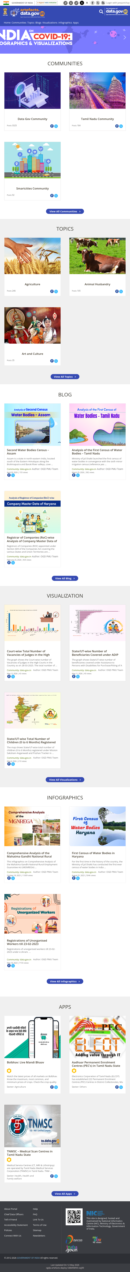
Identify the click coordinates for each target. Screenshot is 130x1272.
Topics (31, 22)
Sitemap (37, 1230)
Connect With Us (12, 1235)
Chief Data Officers (14, 1214)
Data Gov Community (32, 119)
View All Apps (65, 1193)
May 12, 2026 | (13, 673)
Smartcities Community (32, 188)
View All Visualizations (65, 779)
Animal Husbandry (97, 284)
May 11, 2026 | (78, 673)
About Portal (10, 1208)
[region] (65, 37)
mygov (99, 1239)
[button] (65, 37)
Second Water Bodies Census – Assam (28, 451)
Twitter (97, 2)
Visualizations (49, 22)
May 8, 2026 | (12, 761)
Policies (8, 1230)
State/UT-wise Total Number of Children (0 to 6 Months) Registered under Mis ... (31, 742)
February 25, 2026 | (15, 560)
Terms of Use (40, 1224)
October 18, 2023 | (14, 875)
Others (83, 1086)
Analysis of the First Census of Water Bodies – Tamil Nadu (97, 451)
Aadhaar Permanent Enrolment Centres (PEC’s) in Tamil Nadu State (96, 1064)
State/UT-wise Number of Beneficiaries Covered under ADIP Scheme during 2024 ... (95, 654)
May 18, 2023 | (13, 963)
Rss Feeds (103, 2)
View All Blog (65, 578)
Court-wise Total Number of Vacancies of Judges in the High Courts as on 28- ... (28, 654)
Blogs (38, 22)
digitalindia (76, 1239)
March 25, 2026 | (79, 472)
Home (7, 22)
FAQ (35, 1214)
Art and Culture (32, 354)
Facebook (92, 2)
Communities (19, 22)
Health (18, 1175)
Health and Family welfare (20, 1177)
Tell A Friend (10, 1219)
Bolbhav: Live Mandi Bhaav (25, 1062)
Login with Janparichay (117, 2)
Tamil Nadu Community (97, 119)
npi (73, 1249)
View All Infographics (65, 981)
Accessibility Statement (16, 1224)
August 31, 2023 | (79, 875)
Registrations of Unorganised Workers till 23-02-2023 (27, 942)
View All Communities (64, 211)
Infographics (65, 22)
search (101, 11)
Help (35, 1208)
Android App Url (9, 1071)
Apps (76, 22)
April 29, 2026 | (13, 472)
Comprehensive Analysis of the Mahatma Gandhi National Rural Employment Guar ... (29, 856)
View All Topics (65, 376)
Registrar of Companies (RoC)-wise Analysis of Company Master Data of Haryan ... (32, 540)
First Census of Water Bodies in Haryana (93, 854)
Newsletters (39, 1235)
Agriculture (32, 284)
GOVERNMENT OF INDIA (28, 1258)
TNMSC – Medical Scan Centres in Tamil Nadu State (30, 1153)
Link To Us (38, 1219)
